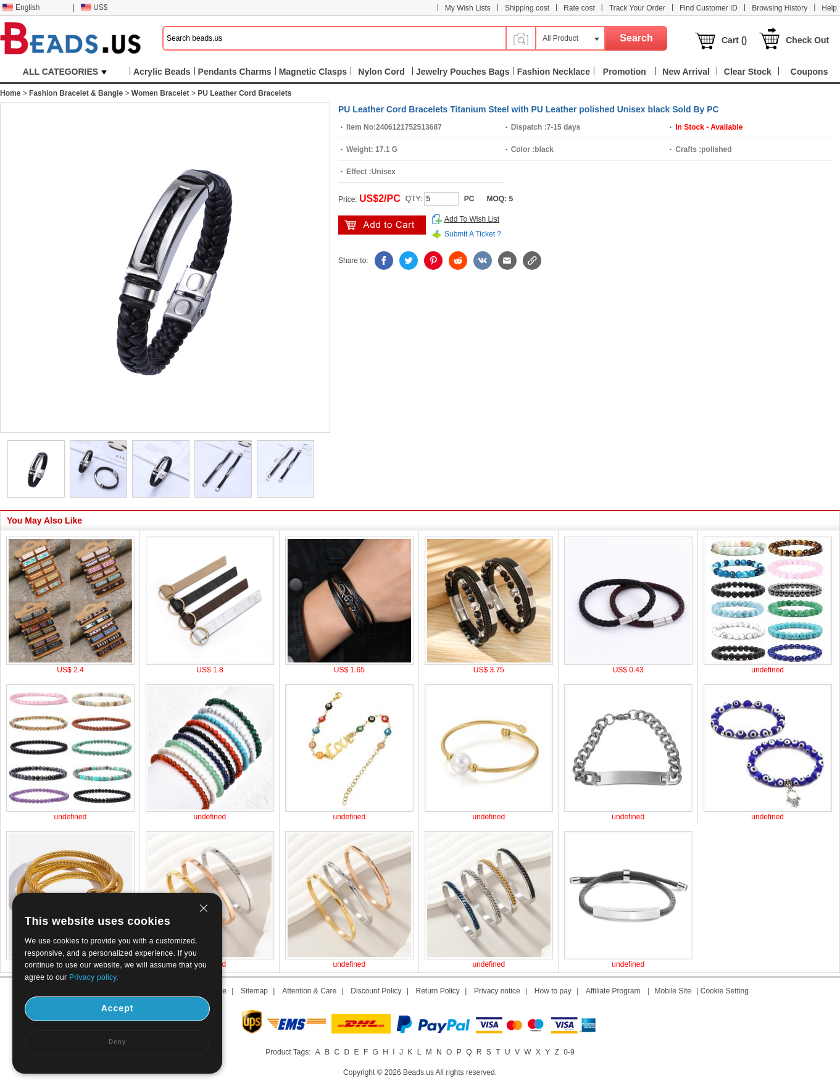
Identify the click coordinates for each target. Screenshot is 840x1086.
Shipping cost (527, 8)
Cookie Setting (725, 991)
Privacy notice (497, 991)
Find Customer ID (709, 8)
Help (829, 8)
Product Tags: (287, 1052)
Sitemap (254, 991)
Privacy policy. (94, 977)
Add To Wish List (471, 219)
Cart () (734, 40)
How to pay (553, 991)
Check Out (807, 40)
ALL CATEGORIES (65, 72)
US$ (94, 7)
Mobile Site (673, 991)
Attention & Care (309, 991)
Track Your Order (637, 8)
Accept (117, 1008)
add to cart (382, 225)
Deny (117, 1041)
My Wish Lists (468, 8)
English (21, 7)
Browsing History (779, 8)
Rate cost (579, 8)
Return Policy (438, 991)
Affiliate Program (613, 991)
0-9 (568, 1052)
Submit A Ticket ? (472, 234)
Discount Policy (376, 991)
